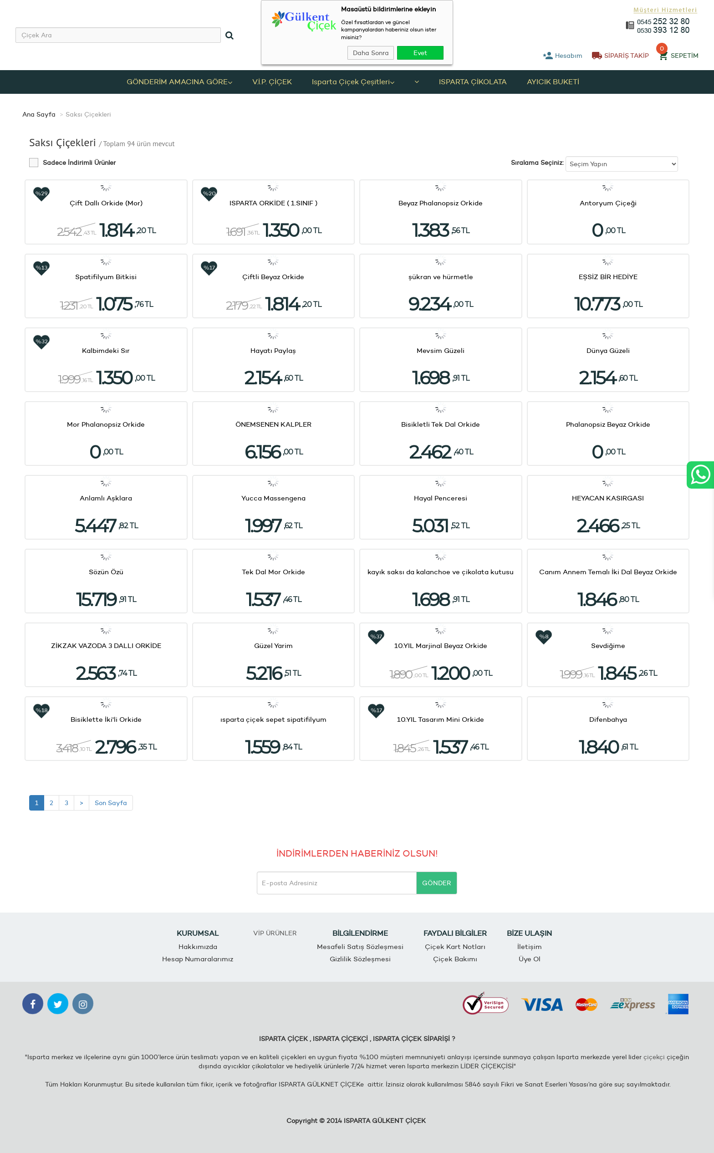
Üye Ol (530, 958)
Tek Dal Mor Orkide (273, 571)
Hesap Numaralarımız (197, 958)
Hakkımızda (197, 947)
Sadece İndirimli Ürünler (79, 163)
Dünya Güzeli (608, 350)
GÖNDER (436, 883)
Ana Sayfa (39, 114)
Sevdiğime (608, 645)
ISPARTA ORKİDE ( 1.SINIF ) (273, 203)
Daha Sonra (371, 53)
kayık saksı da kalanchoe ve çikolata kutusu (440, 571)
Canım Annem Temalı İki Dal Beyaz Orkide (608, 571)
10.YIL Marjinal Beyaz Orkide (440, 645)
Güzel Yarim (273, 645)
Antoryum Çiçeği (608, 203)
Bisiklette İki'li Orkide (106, 719)
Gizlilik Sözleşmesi (360, 958)
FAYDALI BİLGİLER (455, 933)
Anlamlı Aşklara (106, 498)
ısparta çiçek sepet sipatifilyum (273, 719)
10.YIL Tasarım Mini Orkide (440, 719)
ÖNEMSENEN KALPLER (273, 424)
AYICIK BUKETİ (553, 81)
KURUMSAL (198, 933)
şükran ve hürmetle (440, 276)
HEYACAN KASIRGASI (608, 498)
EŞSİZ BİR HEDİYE (608, 276)
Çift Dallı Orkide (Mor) (106, 203)
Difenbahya (608, 719)
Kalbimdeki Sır (106, 350)
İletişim (529, 947)
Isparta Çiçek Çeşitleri (353, 81)
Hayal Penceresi (440, 498)
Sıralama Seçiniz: (537, 162)
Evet (420, 53)
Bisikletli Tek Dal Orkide (440, 424)
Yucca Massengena (273, 498)
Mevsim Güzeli (440, 350)
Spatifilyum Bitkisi (106, 276)
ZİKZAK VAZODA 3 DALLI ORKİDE (106, 645)
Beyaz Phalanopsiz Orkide (440, 203)
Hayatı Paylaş (273, 350)
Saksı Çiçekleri (88, 114)
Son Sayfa (111, 803)
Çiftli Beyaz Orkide (273, 276)
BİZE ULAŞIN (529, 933)
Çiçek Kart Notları (455, 947)
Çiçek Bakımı (455, 958)
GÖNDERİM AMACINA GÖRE (179, 81)
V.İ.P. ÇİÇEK (272, 81)
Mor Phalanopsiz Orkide (106, 424)
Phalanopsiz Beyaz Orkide (608, 424)
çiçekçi (654, 1057)
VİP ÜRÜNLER (275, 933)
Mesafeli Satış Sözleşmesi (360, 947)
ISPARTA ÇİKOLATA (473, 81)
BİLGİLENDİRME (360, 933)
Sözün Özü (106, 571)
